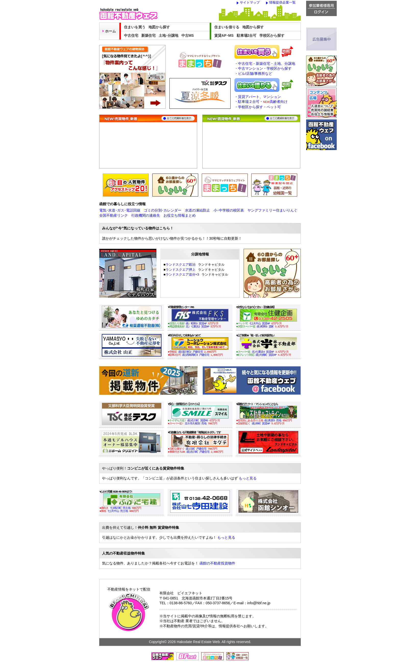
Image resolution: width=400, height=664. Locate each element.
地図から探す (159, 27)
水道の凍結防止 (197, 210)
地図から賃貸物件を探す (287, 85)
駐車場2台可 (247, 35)
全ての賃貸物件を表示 (281, 118)
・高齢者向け (273, 102)
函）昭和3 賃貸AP (196, 323)
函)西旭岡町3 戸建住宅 (195, 355)
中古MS (187, 35)
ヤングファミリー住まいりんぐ (272, 210)
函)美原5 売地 (272, 420)
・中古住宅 (243, 64)
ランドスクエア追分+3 (182, 274)
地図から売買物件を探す (287, 52)
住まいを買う (134, 27)
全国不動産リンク (113, 215)
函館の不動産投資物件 (217, 563)
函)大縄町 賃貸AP (266, 355)
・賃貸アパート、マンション (257, 97)
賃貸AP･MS (223, 35)
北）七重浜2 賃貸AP (197, 326)
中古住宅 (131, 35)
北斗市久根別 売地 (195, 423)
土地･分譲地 (168, 35)
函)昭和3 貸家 (265, 326)
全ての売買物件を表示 (178, 118)
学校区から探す (271, 35)
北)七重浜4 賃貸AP (263, 352)
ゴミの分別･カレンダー (162, 210)
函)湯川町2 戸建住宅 (190, 352)
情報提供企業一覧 (282, 2)
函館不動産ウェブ (128, 14)
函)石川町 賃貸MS (197, 420)
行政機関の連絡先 (145, 215)
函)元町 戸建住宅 (196, 449)
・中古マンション (248, 68)
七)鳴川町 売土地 (120, 508)
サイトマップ (250, 2)
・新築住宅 (261, 64)
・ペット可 (272, 107)
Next (162, 77)
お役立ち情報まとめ (180, 215)
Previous (102, 77)
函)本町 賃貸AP (261, 423)
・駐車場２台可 (246, 102)
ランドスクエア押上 (180, 270)
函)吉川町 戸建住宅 (197, 452)
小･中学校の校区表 (229, 210)
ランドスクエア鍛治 (180, 264)
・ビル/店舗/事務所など (253, 73)
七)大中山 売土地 (117, 511)
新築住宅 (148, 35)
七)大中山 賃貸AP (259, 323)
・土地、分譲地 (282, 64)
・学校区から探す (277, 68)
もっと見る (248, 478)
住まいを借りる (226, 27)
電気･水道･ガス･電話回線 (119, 210)
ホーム (109, 31)
